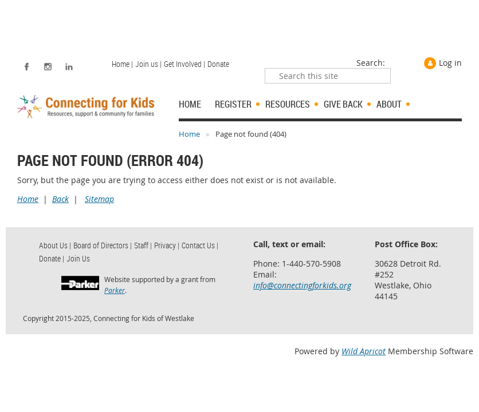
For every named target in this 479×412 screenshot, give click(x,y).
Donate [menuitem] (218, 63)
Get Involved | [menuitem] (184, 63)
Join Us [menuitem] (78, 258)
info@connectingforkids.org (302, 285)
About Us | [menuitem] (55, 245)
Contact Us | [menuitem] (200, 245)
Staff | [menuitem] (143, 245)
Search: (370, 62)
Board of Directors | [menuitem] (102, 245)
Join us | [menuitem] (148, 63)
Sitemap (99, 198)
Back (60, 198)
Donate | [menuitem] (51, 258)
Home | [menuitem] (122, 63)
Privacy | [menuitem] (166, 245)
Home (189, 134)
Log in (450, 62)
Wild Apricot (363, 351)
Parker (114, 290)
